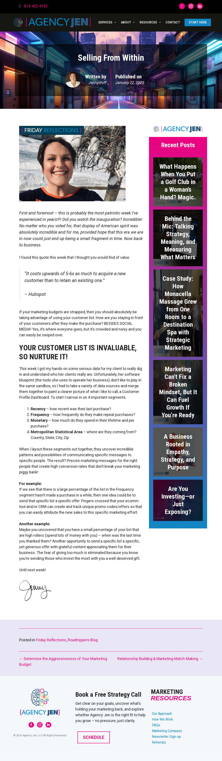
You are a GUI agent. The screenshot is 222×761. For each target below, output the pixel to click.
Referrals (159, 742)
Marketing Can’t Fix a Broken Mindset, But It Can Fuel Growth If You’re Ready (178, 392)
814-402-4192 (36, 6)
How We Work (162, 719)
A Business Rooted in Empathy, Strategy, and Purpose (178, 452)
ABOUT (128, 22)
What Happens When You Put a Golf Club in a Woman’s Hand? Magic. (177, 182)
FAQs (156, 725)
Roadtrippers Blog (83, 640)
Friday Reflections (51, 640)
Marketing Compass (167, 731)
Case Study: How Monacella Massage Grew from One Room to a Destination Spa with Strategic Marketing (178, 313)
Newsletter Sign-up (166, 737)
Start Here (198, 22)
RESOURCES (150, 22)
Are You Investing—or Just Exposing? (178, 500)
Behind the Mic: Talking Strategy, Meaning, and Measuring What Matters (177, 238)
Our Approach (162, 714)
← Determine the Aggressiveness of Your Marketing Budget (63, 661)
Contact (173, 22)
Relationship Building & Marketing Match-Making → (160, 658)
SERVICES (107, 22)
